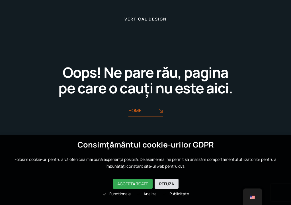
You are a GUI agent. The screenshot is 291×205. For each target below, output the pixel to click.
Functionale (116, 193)
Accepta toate (132, 183)
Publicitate (175, 193)
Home (145, 111)
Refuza (166, 183)
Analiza (146, 193)
